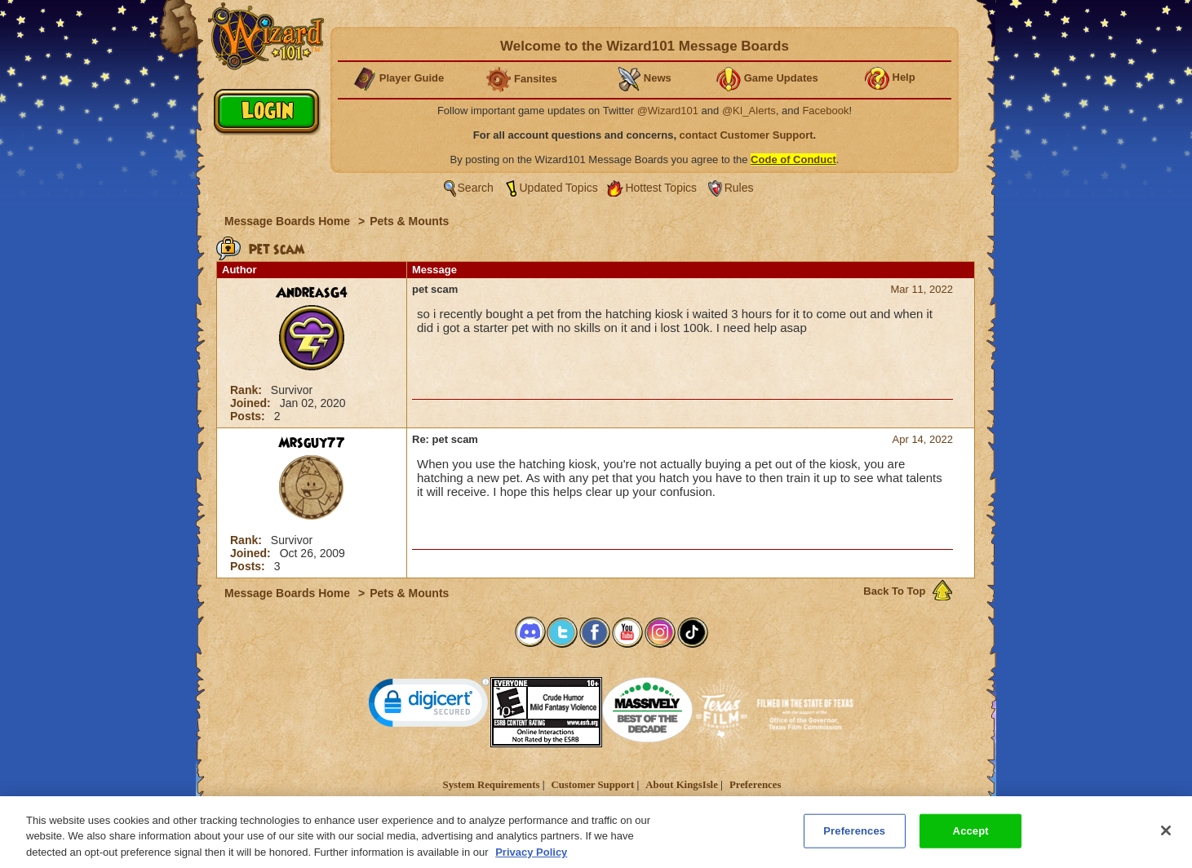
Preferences (755, 784)
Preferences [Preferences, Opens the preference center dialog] (854, 836)
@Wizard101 (667, 110)
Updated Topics (559, 187)
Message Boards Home (288, 221)
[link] (429, 706)
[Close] (1166, 836)
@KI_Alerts (749, 110)
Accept (971, 836)
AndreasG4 (312, 293)
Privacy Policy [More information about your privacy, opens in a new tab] (531, 858)
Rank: (247, 389)
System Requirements (491, 784)
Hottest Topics (661, 187)
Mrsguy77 (311, 443)
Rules (739, 187)
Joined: (252, 403)
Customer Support (592, 784)
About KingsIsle (681, 784)
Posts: (249, 416)
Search (476, 187)
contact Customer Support (746, 135)
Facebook (825, 110)
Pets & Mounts (409, 221)
